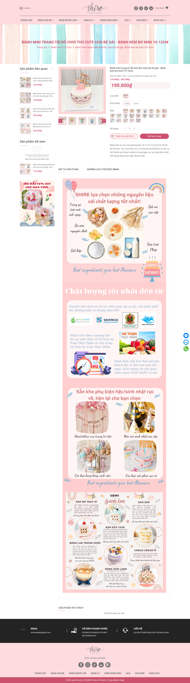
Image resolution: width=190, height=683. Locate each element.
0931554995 (142, 632)
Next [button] (104, 121)
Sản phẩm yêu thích (70, 607)
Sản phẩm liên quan (34, 69)
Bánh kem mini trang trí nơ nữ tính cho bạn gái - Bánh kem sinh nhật (43, 96)
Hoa (128, 673)
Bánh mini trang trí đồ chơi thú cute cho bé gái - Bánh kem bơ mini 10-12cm (43, 167)
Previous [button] (60, 121)
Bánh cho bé (57, 673)
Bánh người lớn (77, 673)
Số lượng (114, 128)
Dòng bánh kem (112, 673)
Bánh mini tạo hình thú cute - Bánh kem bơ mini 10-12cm (42, 80)
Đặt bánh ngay (154, 136)
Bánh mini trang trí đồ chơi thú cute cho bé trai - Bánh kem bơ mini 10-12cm (43, 111)
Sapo (122, 680)
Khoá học (154, 673)
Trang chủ (40, 673)
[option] (82, 90)
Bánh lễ (95, 673)
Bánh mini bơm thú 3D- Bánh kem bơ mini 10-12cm (42, 126)
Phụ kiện (139, 673)
